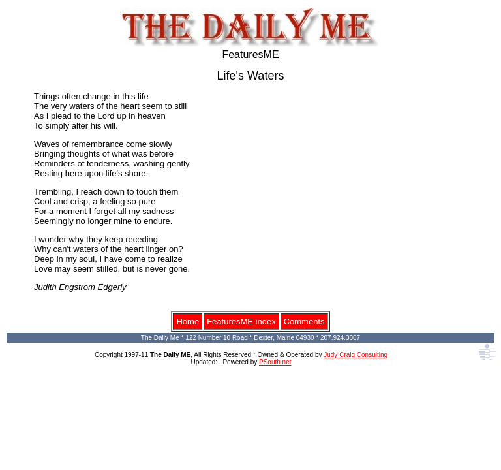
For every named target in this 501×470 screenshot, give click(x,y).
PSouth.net (275, 362)
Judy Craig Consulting (355, 354)
